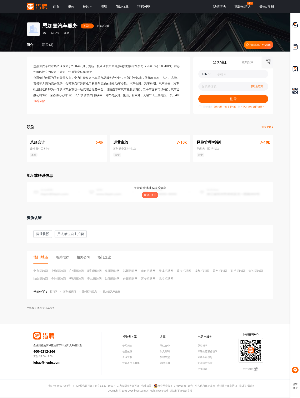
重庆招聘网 (184, 270)
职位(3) (47, 45)
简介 (30, 45)
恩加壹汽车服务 (111, 291)
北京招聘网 (40, 270)
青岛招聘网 (94, 278)
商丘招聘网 (237, 270)
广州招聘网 (76, 270)
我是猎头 (219, 7)
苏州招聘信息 (89, 291)
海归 (104, 7)
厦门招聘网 (94, 270)
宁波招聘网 (58, 278)
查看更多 (267, 127)
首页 (56, 7)
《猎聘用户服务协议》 (225, 106)
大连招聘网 (255, 270)
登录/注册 (150, 195)
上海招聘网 (58, 270)
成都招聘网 (202, 270)
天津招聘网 (166, 270)
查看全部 (39, 101)
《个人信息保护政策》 (252, 106)
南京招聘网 (148, 270)
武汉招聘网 (166, 278)
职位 (71, 7)
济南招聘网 (40, 278)
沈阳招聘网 (112, 278)
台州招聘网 (130, 278)
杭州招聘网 (112, 270)
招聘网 (54, 291)
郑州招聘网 (130, 270)
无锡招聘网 (76, 278)
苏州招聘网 (219, 270)
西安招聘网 (148, 278)
